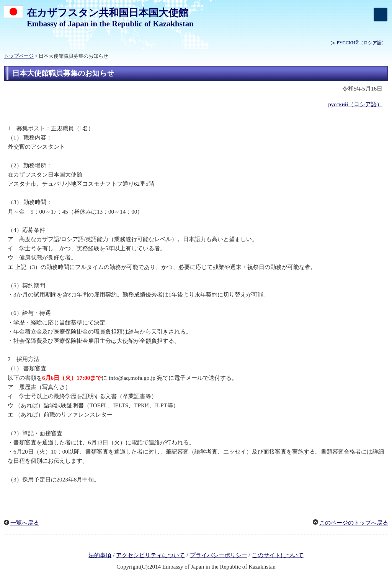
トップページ (19, 56)
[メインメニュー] (380, 14)
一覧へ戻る (24, 523)
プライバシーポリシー (218, 555)
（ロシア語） (361, 42)
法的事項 (99, 555)
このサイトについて (278, 555)
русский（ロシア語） (355, 104)
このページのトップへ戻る (353, 523)
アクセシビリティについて (150, 555)
